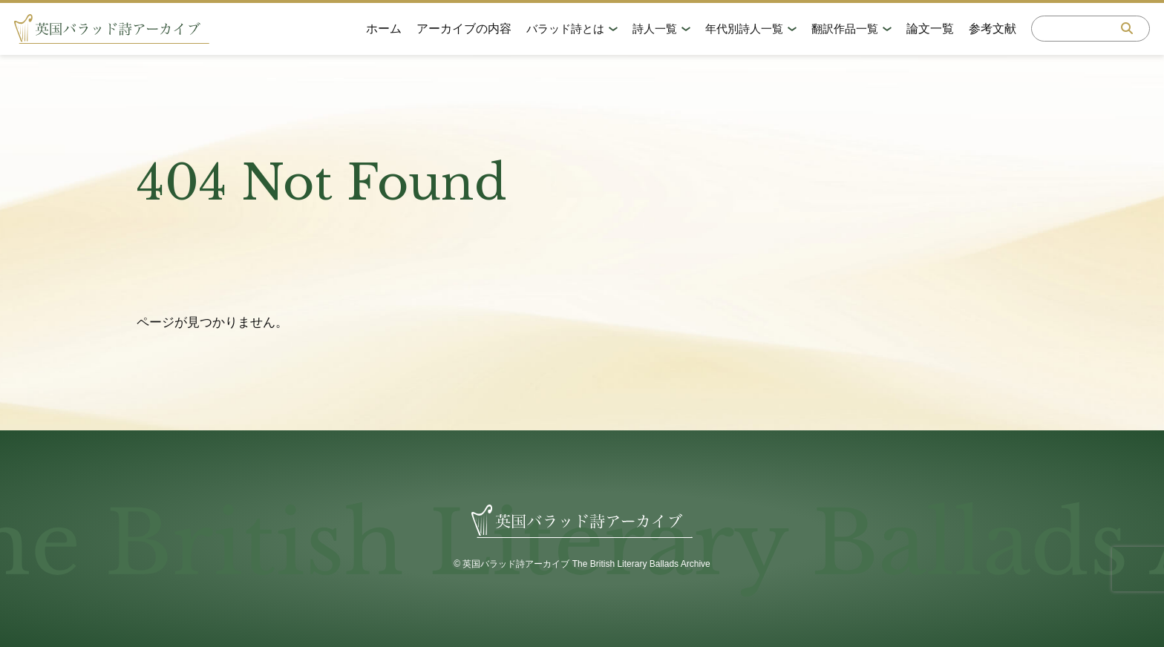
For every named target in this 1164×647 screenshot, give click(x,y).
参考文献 (992, 29)
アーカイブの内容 (463, 29)
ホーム (383, 29)
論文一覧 (929, 29)
